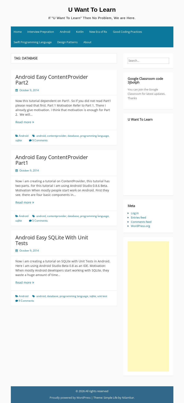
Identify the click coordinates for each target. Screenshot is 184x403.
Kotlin (80, 32)
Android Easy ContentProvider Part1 (51, 159)
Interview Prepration (40, 32)
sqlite (18, 140)
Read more (35, 122)
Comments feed (141, 222)
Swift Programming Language (33, 42)
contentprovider (56, 136)
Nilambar (128, 398)
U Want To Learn (92, 9)
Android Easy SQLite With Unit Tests (51, 240)
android (41, 136)
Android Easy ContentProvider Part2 (51, 79)
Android (65, 32)
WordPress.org (140, 226)
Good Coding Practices (127, 32)
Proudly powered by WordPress (70, 398)
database (73, 136)
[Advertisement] (148, 306)
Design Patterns (67, 42)
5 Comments (40, 220)
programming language (94, 136)
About (87, 42)
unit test (102, 296)
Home (18, 32)
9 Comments (40, 140)
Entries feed (138, 217)
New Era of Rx (98, 32)
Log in (135, 213)
